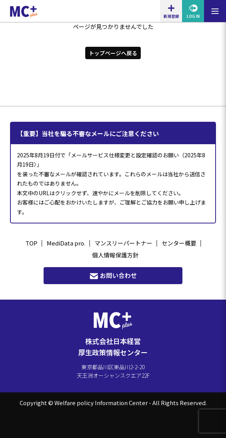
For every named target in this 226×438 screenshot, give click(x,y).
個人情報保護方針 (115, 255)
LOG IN (193, 11)
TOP (31, 243)
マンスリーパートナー (123, 243)
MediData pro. (66, 243)
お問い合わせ (113, 275)
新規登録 (171, 11)
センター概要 (179, 243)
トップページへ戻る (113, 53)
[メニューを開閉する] (215, 11)
